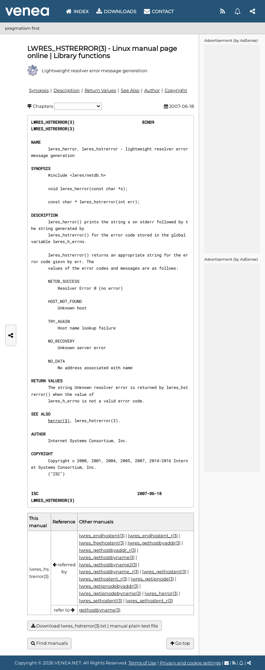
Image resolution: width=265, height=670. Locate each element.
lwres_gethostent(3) (164, 571)
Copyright (176, 90)
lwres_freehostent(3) (101, 543)
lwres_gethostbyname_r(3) (109, 571)
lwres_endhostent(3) (102, 535)
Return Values (100, 90)
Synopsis (39, 90)
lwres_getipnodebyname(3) (110, 593)
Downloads (116, 11)
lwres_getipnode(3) (152, 578)
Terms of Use (142, 663)
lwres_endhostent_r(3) (153, 535)
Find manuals (49, 643)
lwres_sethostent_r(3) (149, 600)
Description (66, 90)
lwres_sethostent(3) (100, 600)
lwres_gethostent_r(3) (103, 578)
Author (152, 90)
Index (77, 11)
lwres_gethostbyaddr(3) (154, 543)
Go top (180, 643)
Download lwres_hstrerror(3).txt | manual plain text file (94, 626)
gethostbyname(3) (99, 610)
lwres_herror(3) (161, 593)
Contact (159, 11)
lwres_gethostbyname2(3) (108, 564)
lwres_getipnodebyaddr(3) (108, 586)
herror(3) (59, 420)
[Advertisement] (231, 148)
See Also (130, 90)
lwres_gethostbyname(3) (107, 557)
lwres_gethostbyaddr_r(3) (107, 550)
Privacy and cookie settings (190, 663)
